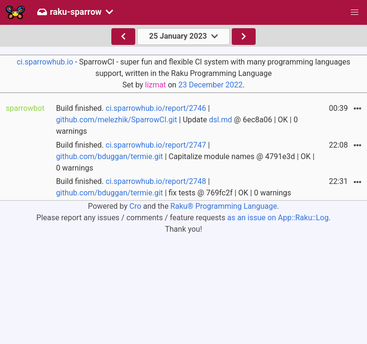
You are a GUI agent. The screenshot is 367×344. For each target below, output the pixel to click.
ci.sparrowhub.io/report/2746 (156, 108)
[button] (354, 12)
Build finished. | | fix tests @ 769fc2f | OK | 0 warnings (173, 187)
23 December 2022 (210, 84)
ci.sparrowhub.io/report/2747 (156, 145)
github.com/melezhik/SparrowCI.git (116, 119)
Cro (135, 206)
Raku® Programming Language (224, 206)
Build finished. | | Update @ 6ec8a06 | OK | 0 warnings (177, 120)
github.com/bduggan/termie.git (109, 156)
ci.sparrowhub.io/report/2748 (156, 181)
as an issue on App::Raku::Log (278, 217)
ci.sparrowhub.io (45, 61)
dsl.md (220, 119)
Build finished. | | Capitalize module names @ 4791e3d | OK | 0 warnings (185, 156)
